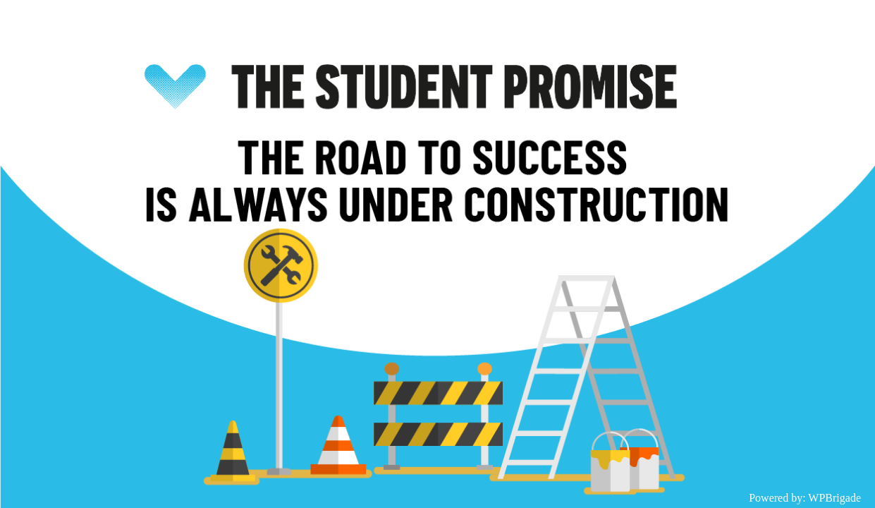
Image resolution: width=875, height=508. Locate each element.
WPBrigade (834, 498)
